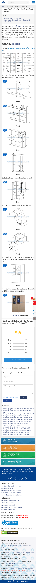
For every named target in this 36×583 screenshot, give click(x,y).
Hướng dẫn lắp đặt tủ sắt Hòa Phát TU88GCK (16, 429)
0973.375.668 (19, 552)
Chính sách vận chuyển (8, 505)
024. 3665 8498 (9, 545)
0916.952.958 (20, 568)
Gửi (24, 397)
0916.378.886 (30, 552)
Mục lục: (4, 16)
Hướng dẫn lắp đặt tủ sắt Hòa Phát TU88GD (15, 432)
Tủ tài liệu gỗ (15, 315)
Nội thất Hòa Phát (18, 26)
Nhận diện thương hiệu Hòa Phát (11, 490)
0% (26, 340)
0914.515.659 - (11, 568)
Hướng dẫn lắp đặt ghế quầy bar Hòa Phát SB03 (17, 417)
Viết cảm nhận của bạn (18, 360)
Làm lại (7, 400)
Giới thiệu (13, 469)
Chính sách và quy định (20, 471)
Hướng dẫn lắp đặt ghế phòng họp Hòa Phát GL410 (18, 408)
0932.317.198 (10, 552)
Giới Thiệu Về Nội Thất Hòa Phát (11, 493)
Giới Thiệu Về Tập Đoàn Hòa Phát (11, 495)
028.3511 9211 (10, 563)
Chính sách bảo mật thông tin (10, 500)
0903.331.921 (29, 568)
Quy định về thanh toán (8, 509)
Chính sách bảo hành (7, 503)
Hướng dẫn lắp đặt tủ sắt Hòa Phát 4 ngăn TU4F (17, 421)
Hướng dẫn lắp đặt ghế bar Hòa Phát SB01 (15, 416)
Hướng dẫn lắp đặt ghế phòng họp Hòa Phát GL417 (18, 414)
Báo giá (31, 471)
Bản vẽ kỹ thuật (7, 473)
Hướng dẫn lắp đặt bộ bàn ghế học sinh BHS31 (16, 434)
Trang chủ (3, 6)
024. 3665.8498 (23, 515)
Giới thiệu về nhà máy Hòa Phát (11, 486)
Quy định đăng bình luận (10, 397)
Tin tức (20, 469)
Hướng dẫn (27, 469)
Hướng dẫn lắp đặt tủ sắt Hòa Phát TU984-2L (16, 427)
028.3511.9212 (20, 563)
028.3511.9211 (23, 517)
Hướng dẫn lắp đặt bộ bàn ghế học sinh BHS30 (16, 431)
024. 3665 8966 (20, 545)
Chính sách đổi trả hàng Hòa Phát (11, 507)
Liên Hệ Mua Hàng (7, 488)
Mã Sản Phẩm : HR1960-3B (11, 18)
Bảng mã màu (6, 471)
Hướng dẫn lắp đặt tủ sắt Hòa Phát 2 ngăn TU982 (17, 419)
